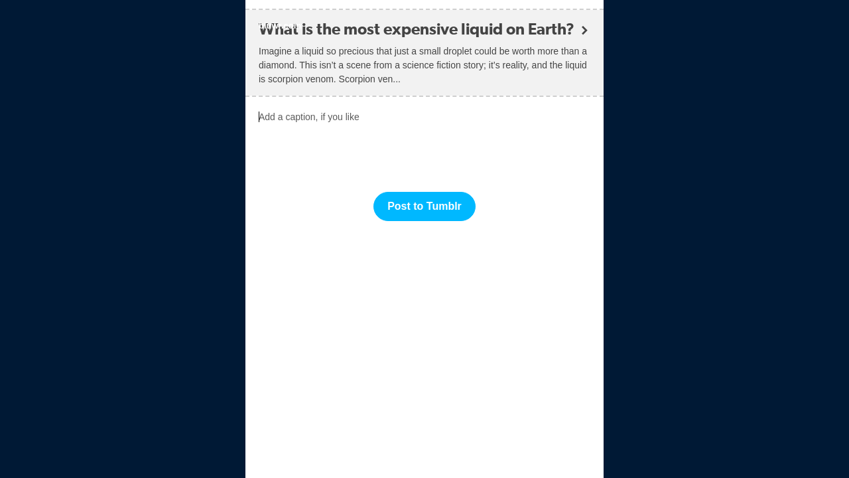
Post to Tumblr (424, 206)
